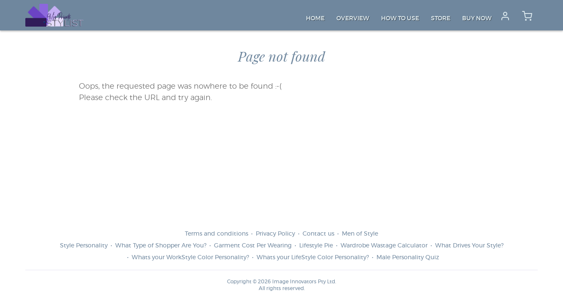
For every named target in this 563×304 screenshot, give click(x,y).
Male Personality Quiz (407, 258)
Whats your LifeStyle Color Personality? (313, 258)
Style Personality (84, 246)
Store (440, 19)
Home (315, 19)
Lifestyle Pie (316, 246)
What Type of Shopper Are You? (160, 246)
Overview (352, 19)
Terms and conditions (216, 234)
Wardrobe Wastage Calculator (384, 246)
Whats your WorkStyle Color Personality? (190, 258)
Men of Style (360, 234)
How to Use (400, 19)
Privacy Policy (275, 234)
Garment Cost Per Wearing (253, 246)
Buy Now (477, 19)
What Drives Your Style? (469, 246)
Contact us (318, 234)
